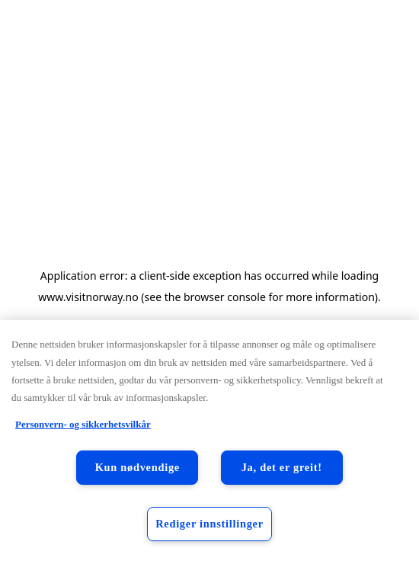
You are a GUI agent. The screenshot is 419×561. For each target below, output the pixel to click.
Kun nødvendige (137, 467)
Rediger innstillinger (209, 524)
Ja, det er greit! (281, 467)
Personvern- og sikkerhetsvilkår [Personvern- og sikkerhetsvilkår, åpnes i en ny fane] (83, 424)
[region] (209, 440)
